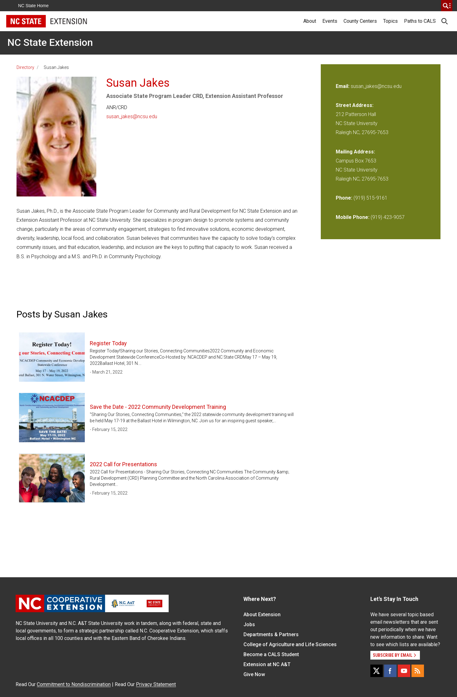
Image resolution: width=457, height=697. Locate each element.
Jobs (249, 624)
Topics (390, 21)
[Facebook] (390, 671)
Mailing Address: (355, 152)
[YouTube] (404, 671)
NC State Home (33, 5)
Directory (25, 67)
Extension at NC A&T (267, 664)
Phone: (344, 198)
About (309, 21)
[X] (376, 671)
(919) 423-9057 (388, 217)
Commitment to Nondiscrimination (74, 684)
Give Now (254, 674)
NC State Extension (50, 42)
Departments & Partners (271, 634)
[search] (446, 5)
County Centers (360, 21)
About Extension (262, 614)
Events (329, 21)
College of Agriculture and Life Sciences (290, 644)
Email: (343, 86)
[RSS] (417, 671)
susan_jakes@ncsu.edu (131, 116)
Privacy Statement (156, 684)
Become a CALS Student (271, 654)
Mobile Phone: (352, 217)
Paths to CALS (420, 21)
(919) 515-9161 (370, 198)
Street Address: (354, 105)
